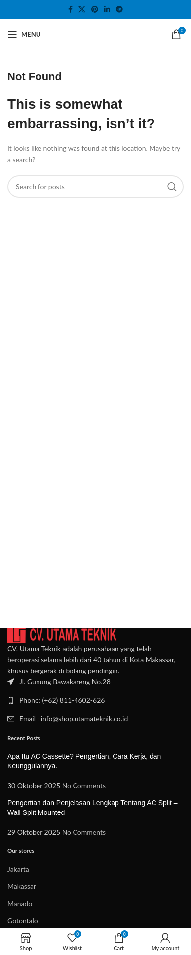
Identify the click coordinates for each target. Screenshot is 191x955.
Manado (19, 903)
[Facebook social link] (70, 9)
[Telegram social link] (119, 9)
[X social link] (82, 9)
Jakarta (18, 869)
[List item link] (95, 700)
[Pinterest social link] (94, 9)
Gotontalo (22, 920)
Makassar (21, 886)
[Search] (95, 186)
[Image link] (61, 634)
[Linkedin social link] (107, 9)
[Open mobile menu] (23, 34)
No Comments (84, 785)
